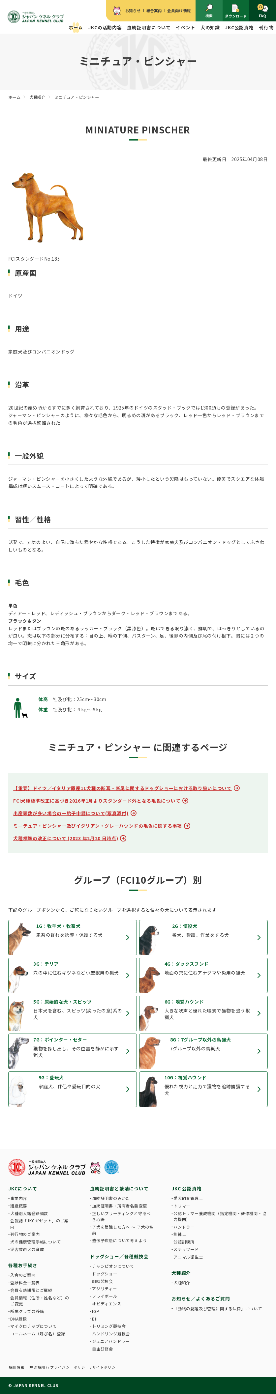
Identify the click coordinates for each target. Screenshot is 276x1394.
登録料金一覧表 (25, 1283)
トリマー (181, 1206)
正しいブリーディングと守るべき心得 (121, 1216)
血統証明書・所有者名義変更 (119, 1206)
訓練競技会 (102, 1281)
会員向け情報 (179, 10)
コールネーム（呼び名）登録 (37, 1334)
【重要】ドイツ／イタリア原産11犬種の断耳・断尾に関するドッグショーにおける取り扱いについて (122, 788)
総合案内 (154, 10)
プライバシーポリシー (69, 1367)
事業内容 (18, 1198)
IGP (95, 1311)
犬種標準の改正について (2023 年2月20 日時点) (65, 838)
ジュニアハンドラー (111, 1341)
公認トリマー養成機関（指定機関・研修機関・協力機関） (219, 1216)
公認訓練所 (184, 1242)
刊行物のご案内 (25, 1234)
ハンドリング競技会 (111, 1334)
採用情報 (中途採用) (28, 1367)
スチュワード (186, 1249)
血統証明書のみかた (111, 1198)
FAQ (262, 11)
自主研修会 (102, 1349)
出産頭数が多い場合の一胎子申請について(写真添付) (70, 813)
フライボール (104, 1296)
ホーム (76, 27)
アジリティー (104, 1289)
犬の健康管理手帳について (35, 1242)
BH (95, 1319)
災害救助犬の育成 (27, 1249)
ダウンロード (236, 11)
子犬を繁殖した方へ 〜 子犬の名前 (123, 1230)
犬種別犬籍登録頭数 (29, 1213)
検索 (209, 11)
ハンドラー (184, 1227)
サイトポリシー (106, 1367)
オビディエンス (106, 1304)
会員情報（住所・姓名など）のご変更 (39, 1301)
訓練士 (179, 1234)
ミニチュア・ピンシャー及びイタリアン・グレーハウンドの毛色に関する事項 (97, 826)
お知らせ (133, 10)
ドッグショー (104, 1274)
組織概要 (18, 1206)
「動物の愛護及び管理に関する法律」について (217, 1309)
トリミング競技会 (109, 1326)
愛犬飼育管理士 (188, 1198)
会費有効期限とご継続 (31, 1290)
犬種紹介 (181, 1283)
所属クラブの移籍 (27, 1311)
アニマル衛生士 (188, 1257)
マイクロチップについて (33, 1326)
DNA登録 (18, 1319)
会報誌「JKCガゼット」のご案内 (39, 1224)
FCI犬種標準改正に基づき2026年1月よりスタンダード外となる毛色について (96, 801)
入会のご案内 (23, 1275)
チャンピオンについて (113, 1266)
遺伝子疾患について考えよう (119, 1240)
